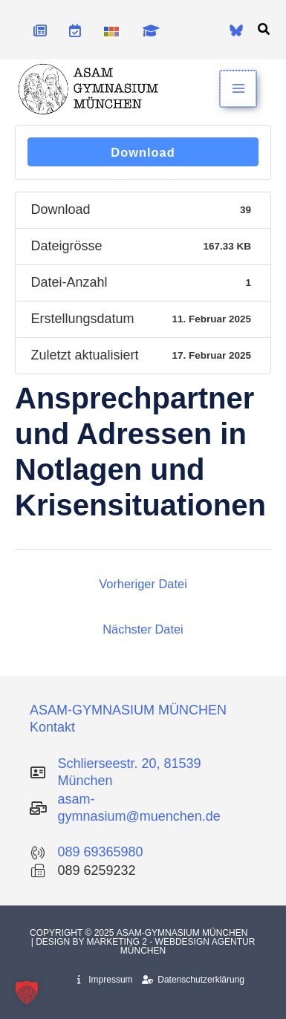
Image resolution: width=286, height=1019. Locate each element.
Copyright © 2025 (73, 933)
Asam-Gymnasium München (183, 933)
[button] (264, 29)
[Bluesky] (236, 30)
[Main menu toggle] (238, 88)
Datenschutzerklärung (193, 979)
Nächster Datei (143, 629)
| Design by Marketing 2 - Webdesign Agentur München (143, 946)
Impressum (104, 979)
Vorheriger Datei (143, 583)
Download (143, 152)
